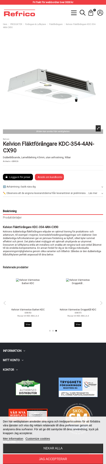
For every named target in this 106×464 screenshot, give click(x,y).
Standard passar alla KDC (28, 316)
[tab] (53, 187)
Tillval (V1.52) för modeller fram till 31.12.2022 (78, 316)
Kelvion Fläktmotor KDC (28, 309)
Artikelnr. (7, 161)
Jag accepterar (53, 459)
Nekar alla (53, 448)
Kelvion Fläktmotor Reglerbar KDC (78, 309)
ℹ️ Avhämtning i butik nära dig (53, 186)
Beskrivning (10, 211)
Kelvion (6, 139)
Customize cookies (38, 438)
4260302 (78, 313)
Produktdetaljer (12, 217)
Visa (28, 324)
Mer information (13, 438)
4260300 (28, 313)
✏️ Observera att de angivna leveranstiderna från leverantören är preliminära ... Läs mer (53, 193)
